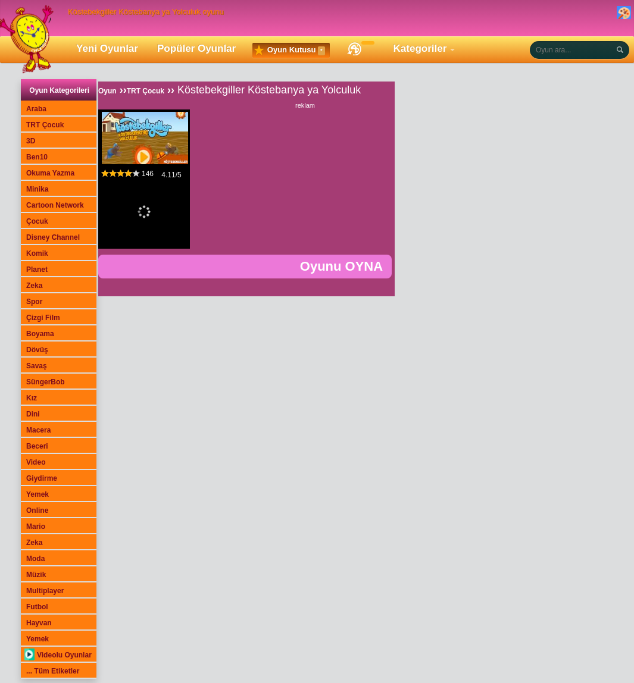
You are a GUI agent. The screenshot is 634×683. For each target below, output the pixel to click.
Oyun (107, 91)
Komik (37, 253)
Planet (37, 269)
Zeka (34, 285)
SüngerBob (45, 382)
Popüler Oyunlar (196, 48)
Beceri (37, 446)
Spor (34, 301)
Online (37, 510)
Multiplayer (45, 591)
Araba (36, 109)
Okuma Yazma (50, 173)
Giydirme (41, 478)
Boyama (40, 334)
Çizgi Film (43, 318)
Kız (31, 398)
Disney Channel (53, 237)
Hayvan (39, 623)
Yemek (37, 494)
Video (35, 462)
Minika (37, 189)
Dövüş (37, 350)
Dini (33, 414)
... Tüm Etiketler (52, 671)
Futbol (37, 607)
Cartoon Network (55, 205)
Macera (38, 430)
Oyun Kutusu (289, 50)
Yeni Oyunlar (107, 48)
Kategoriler (420, 48)
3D (30, 141)
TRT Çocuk (45, 125)
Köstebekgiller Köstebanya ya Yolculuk (269, 90)
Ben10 (37, 157)
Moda (35, 558)
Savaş (36, 366)
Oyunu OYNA (341, 266)
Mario (35, 526)
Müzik (36, 575)
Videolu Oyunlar (58, 655)
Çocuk (37, 221)
